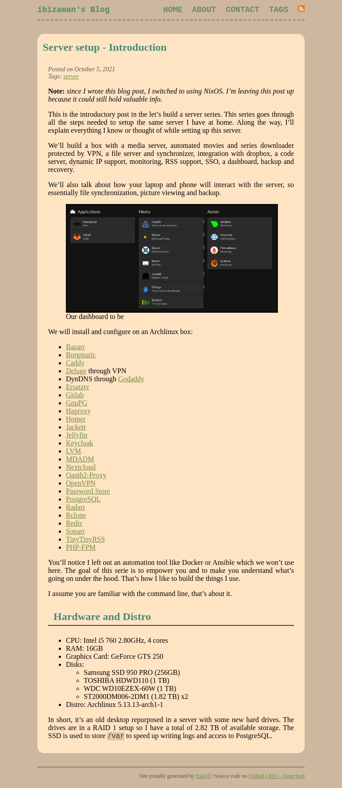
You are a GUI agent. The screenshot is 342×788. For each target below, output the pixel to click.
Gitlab (75, 396)
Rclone (76, 517)
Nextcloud (81, 469)
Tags (278, 10)
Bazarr (75, 348)
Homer (76, 421)
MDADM (80, 461)
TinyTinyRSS (85, 541)
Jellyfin (76, 437)
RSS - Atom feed (286, 779)
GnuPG (76, 404)
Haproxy (78, 412)
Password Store (88, 493)
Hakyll (203, 779)
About (204, 10)
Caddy (75, 364)
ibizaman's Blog (73, 10)
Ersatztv (77, 388)
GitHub (256, 779)
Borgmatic (81, 356)
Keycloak (79, 445)
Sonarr (75, 533)
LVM (73, 453)
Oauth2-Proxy (86, 477)
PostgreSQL (83, 501)
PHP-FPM (81, 549)
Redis (74, 525)
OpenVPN (81, 485)
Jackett (76, 429)
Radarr (76, 509)
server (71, 78)
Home (173, 10)
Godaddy (131, 380)
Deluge (76, 372)
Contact (243, 10)
